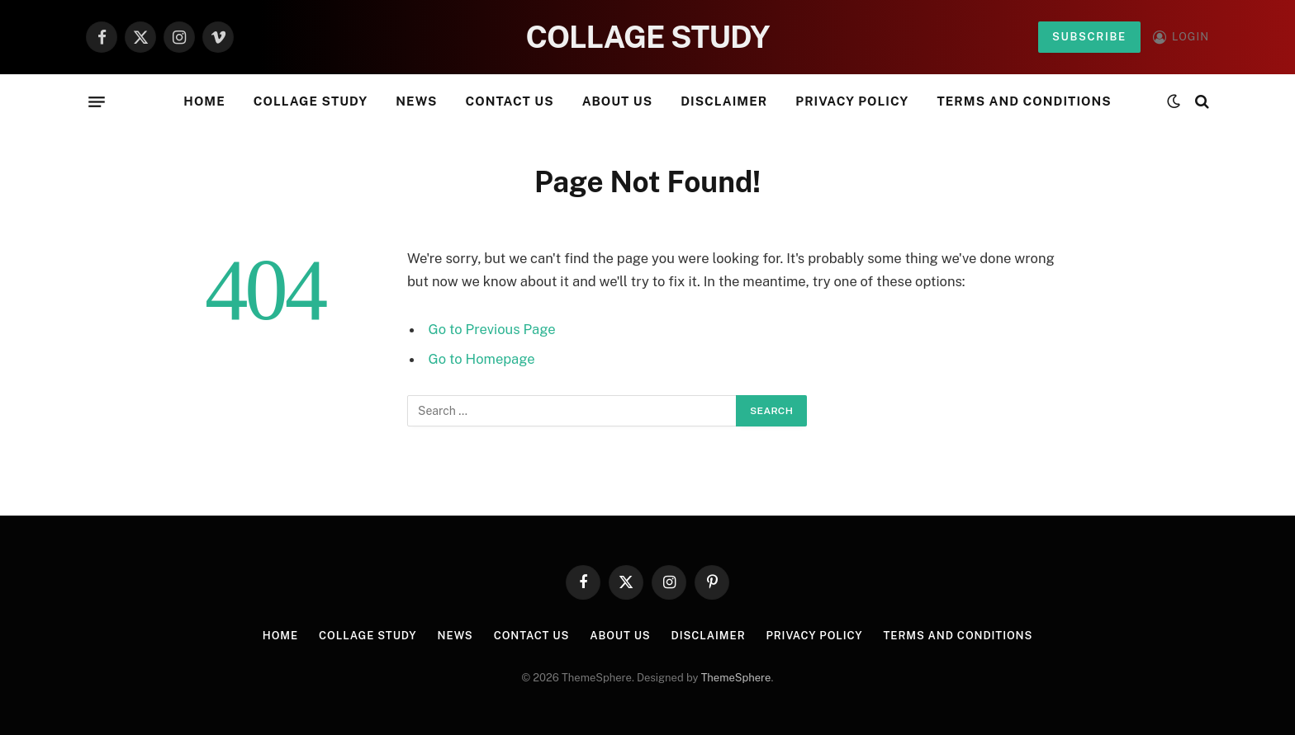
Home (204, 101)
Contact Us (509, 101)
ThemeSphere (736, 677)
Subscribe (1089, 37)
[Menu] (96, 101)
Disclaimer (724, 101)
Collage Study (311, 101)
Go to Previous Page (492, 329)
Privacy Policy (851, 101)
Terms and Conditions (1024, 101)
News (416, 101)
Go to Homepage (482, 359)
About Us (617, 101)
